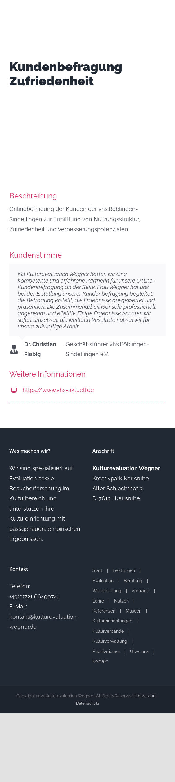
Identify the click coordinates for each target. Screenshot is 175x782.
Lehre (98, 600)
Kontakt (100, 661)
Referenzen (103, 610)
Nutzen (121, 600)
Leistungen (124, 570)
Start (97, 570)
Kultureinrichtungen (112, 620)
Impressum (146, 696)
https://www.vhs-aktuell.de (58, 390)
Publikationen (106, 651)
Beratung (133, 580)
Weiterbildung (106, 590)
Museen (133, 610)
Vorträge (140, 590)
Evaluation (103, 580)
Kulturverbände (108, 631)
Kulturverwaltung (109, 641)
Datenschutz (87, 703)
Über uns (139, 651)
